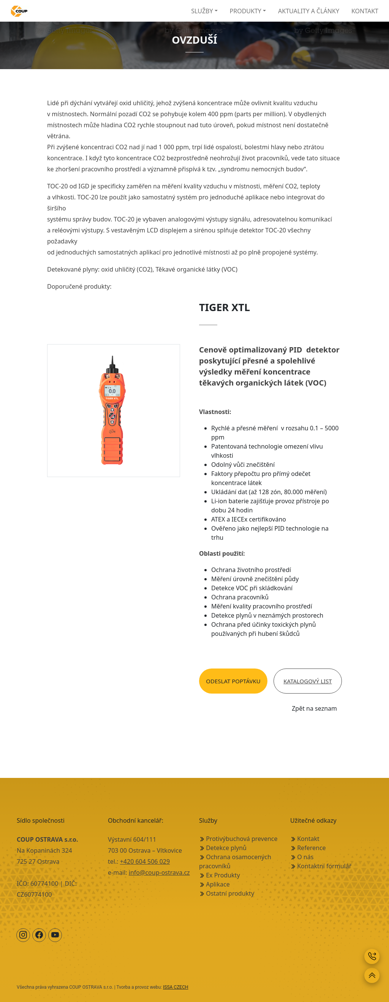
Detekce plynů (226, 848)
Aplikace (218, 884)
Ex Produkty (223, 875)
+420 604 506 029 (145, 861)
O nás (305, 857)
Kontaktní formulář (324, 866)
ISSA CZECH (175, 987)
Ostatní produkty (230, 893)
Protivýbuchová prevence (241, 838)
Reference (311, 848)
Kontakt (308, 838)
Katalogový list (307, 681)
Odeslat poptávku (233, 681)
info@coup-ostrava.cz (159, 872)
